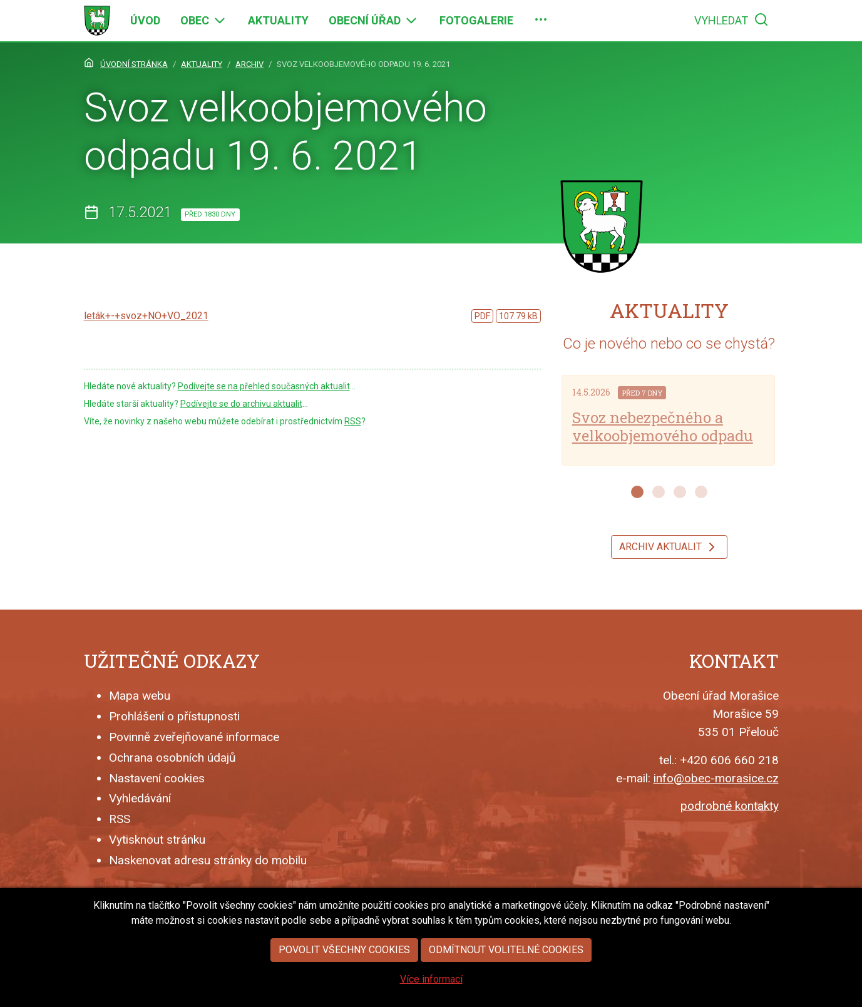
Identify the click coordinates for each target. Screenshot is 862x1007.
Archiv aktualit (669, 547)
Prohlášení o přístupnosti (174, 716)
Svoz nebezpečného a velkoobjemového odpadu (662, 426)
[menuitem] (145, 20)
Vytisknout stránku (157, 839)
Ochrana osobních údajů (172, 757)
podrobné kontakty (729, 806)
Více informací (431, 998)
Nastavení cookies (157, 778)
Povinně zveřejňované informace (194, 737)
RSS (352, 421)
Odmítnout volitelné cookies (506, 968)
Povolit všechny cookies (344, 968)
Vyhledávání (140, 798)
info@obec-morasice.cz (716, 778)
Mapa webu (139, 695)
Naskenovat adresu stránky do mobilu (208, 860)
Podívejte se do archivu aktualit (241, 404)
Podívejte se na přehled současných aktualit (264, 386)
